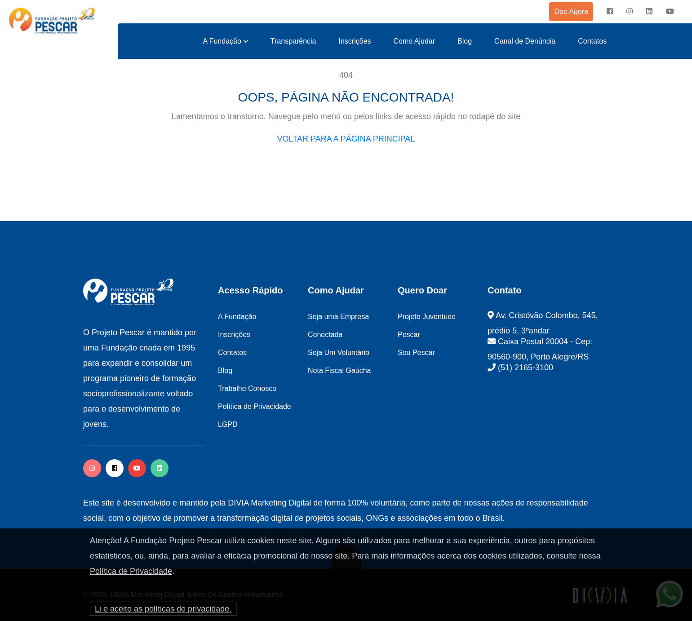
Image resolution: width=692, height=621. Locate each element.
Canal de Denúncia (524, 41)
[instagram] (629, 11)
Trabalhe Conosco (247, 388)
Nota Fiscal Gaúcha (339, 370)
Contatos (592, 41)
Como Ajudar (414, 41)
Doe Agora (571, 11)
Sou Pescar (416, 352)
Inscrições (355, 41)
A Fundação (222, 41)
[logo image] (52, 20)
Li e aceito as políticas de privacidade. (163, 608)
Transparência (293, 41)
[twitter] (160, 468)
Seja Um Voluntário (338, 352)
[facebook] (610, 11)
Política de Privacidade (131, 571)
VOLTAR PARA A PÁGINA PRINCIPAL (346, 138)
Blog (464, 41)
